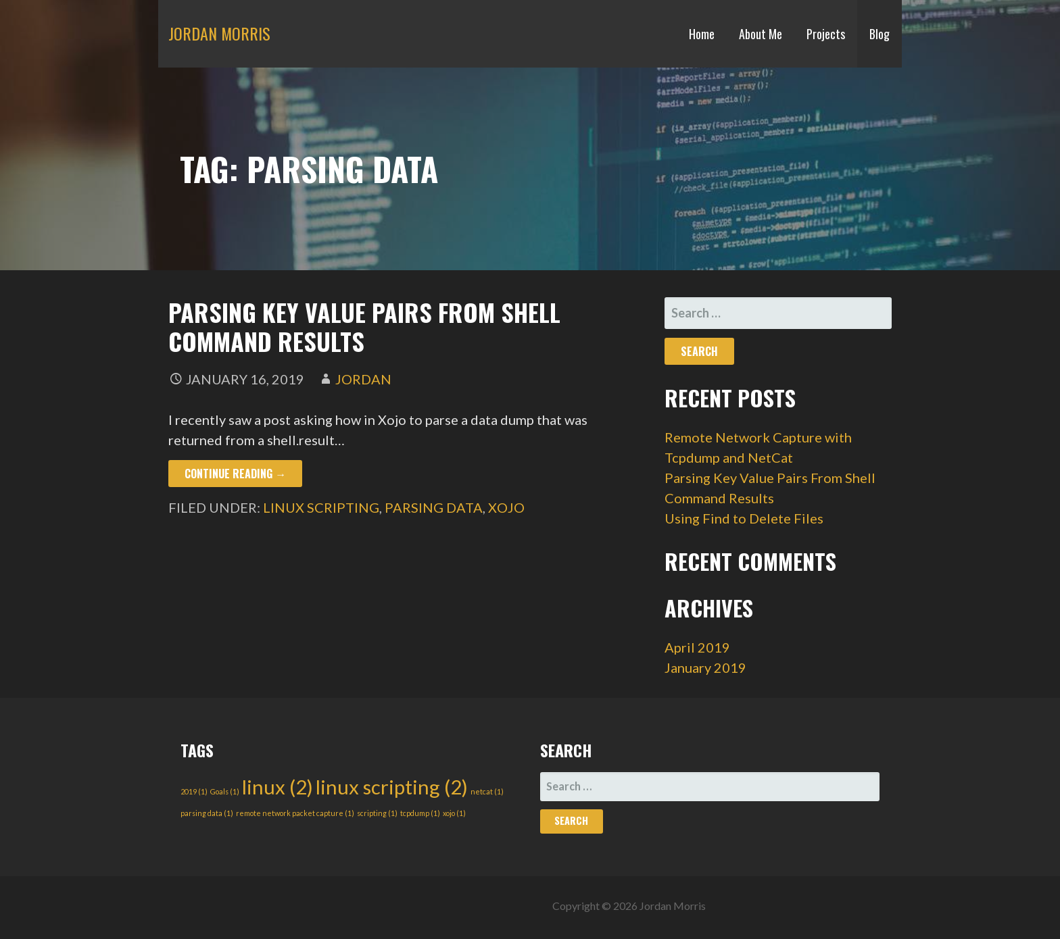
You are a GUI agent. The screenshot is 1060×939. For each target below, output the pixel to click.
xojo (506, 507)
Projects (825, 34)
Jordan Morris (219, 33)
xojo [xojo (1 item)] (454, 813)
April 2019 (697, 647)
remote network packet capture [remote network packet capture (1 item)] (295, 813)
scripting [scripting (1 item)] (377, 813)
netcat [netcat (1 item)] (487, 791)
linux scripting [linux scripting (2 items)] (392, 786)
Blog (879, 34)
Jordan (363, 379)
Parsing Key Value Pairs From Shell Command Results (364, 326)
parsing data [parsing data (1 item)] (206, 813)
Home (702, 34)
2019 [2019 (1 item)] (194, 791)
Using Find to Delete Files (744, 518)
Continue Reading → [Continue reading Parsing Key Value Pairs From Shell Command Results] (235, 473)
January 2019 (705, 667)
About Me (760, 34)
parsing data (434, 507)
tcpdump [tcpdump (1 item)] (420, 813)
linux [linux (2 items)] (277, 786)
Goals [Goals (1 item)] (224, 791)
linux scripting (321, 507)
